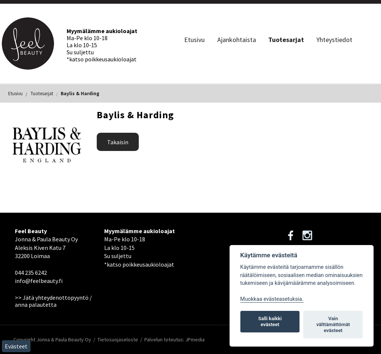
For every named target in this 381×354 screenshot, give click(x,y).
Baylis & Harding (80, 93)
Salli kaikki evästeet (270, 321)
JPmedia (195, 339)
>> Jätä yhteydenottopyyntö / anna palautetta (53, 301)
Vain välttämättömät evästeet (333, 324)
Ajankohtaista (236, 39)
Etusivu (194, 39)
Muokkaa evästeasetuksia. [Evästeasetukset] (272, 299)
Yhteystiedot (334, 39)
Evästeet (16, 346)
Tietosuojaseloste (117, 339)
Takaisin (117, 142)
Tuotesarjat (286, 39)
